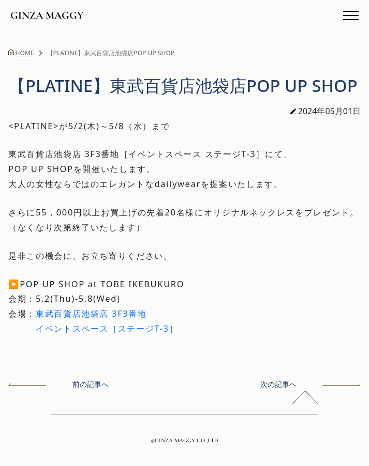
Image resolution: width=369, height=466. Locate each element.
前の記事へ (58, 384)
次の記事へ (310, 384)
